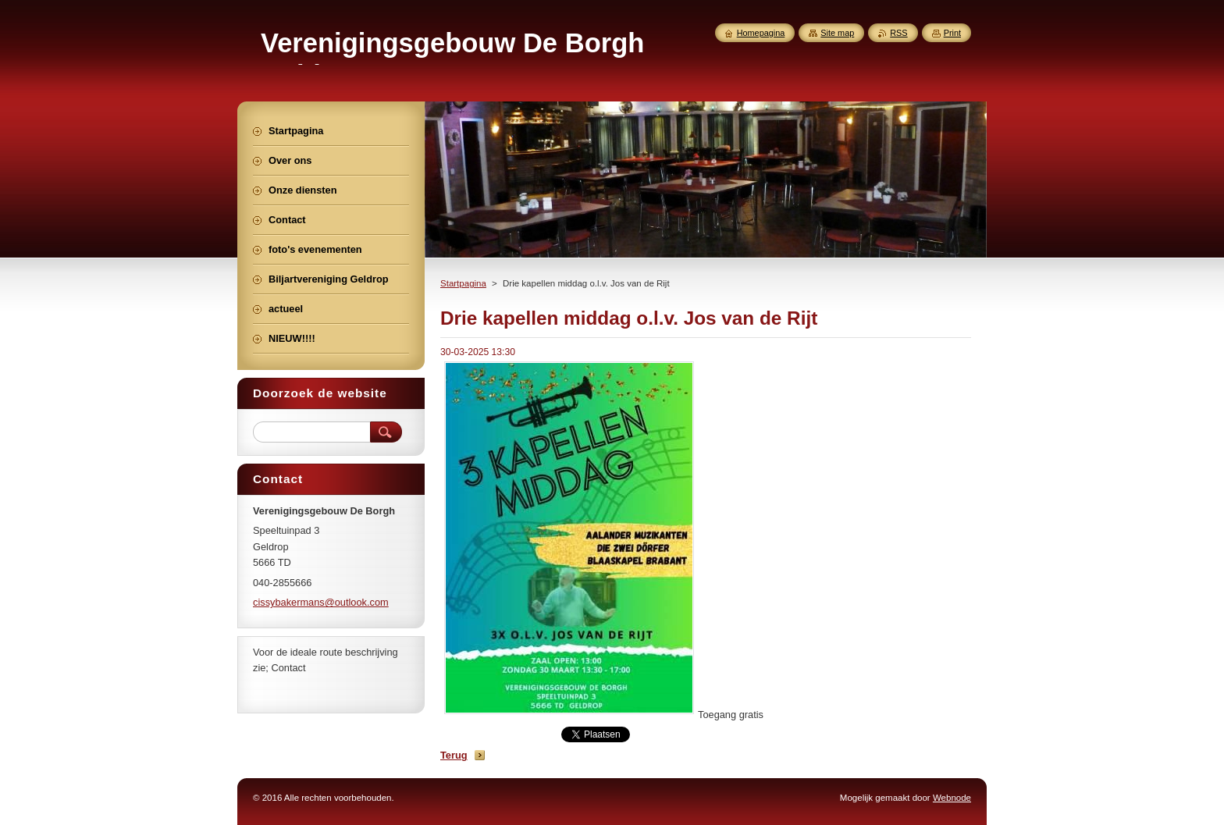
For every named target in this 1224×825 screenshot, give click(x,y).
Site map (837, 32)
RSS (898, 32)
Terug (454, 755)
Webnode (952, 797)
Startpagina (463, 283)
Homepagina (761, 32)
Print (952, 32)
